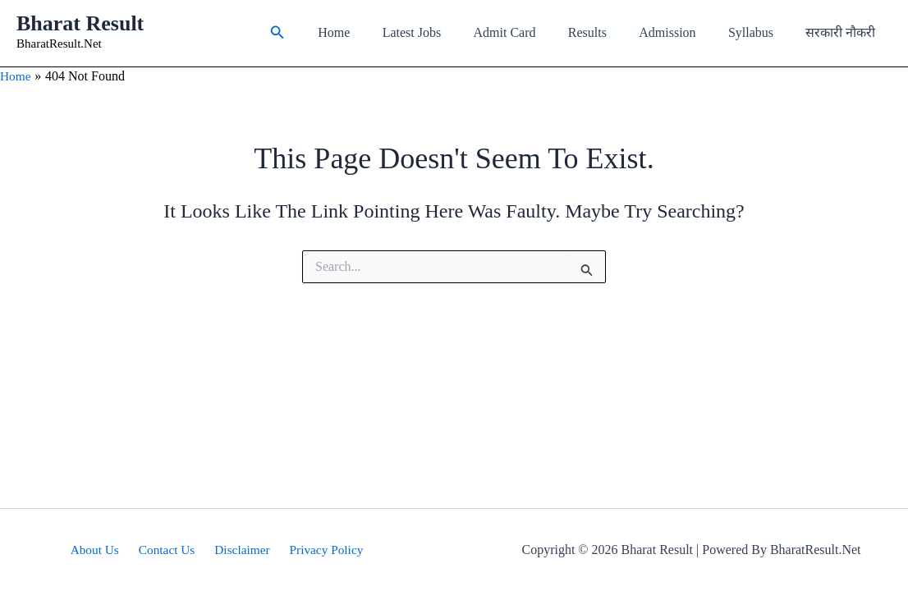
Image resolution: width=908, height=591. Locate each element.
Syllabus (759, 32)
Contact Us (168, 550)
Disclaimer (239, 550)
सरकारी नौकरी (843, 32)
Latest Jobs (445, 32)
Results (608, 32)
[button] (320, 33)
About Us (100, 550)
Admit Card (531, 32)
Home (373, 32)
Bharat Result (80, 23)
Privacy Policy (320, 550)
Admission (682, 32)
